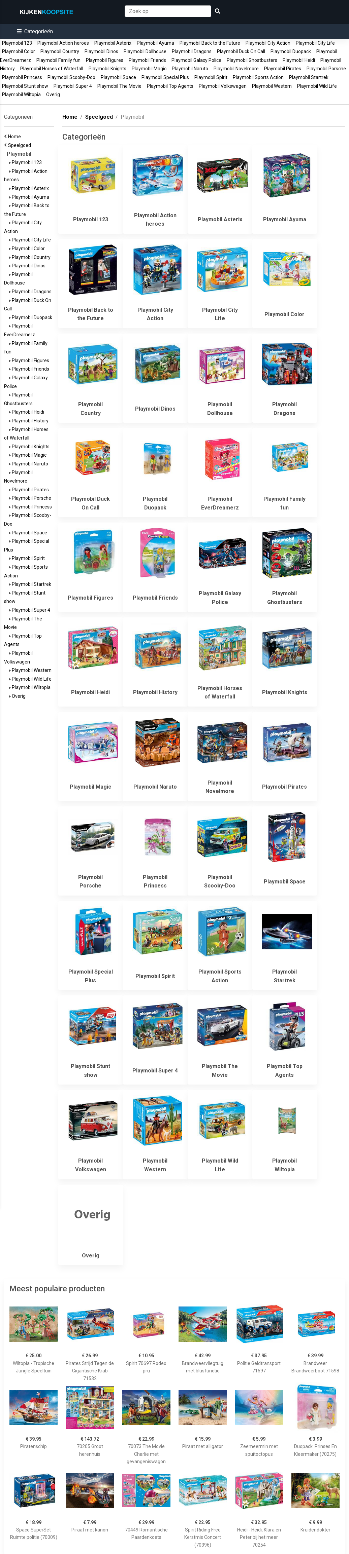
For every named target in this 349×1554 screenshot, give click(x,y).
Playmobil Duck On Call (241, 51)
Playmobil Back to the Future (210, 43)
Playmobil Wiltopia (21, 94)
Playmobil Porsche (326, 68)
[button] (35, 31)
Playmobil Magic (149, 68)
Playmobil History (29, 420)
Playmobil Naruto (190, 68)
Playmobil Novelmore (236, 68)
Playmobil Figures (104, 60)
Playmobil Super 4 (73, 86)
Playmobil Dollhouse (145, 51)
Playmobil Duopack (290, 51)
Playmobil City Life (315, 43)
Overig (53, 94)
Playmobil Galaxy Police (196, 60)
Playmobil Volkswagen (223, 86)
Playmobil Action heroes (63, 43)
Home (15, 136)
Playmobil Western (272, 86)
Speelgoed (20, 145)
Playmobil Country (59, 51)
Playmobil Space (118, 77)
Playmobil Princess (22, 77)
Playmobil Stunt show (25, 86)
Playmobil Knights (107, 68)
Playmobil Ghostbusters (252, 60)
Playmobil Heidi (299, 60)
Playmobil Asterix (112, 43)
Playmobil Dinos (101, 51)
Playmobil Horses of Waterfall (51, 68)
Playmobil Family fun (58, 60)
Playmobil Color (18, 51)
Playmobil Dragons (192, 51)
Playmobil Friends (147, 60)
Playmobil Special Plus (165, 77)
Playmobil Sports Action (258, 77)
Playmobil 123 (17, 43)
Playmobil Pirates (282, 68)
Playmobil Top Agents (170, 86)
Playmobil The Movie (119, 86)
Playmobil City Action (268, 43)
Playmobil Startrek (308, 77)
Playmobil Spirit (210, 77)
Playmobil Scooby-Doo (71, 77)
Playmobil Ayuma (155, 43)
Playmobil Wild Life (317, 86)
